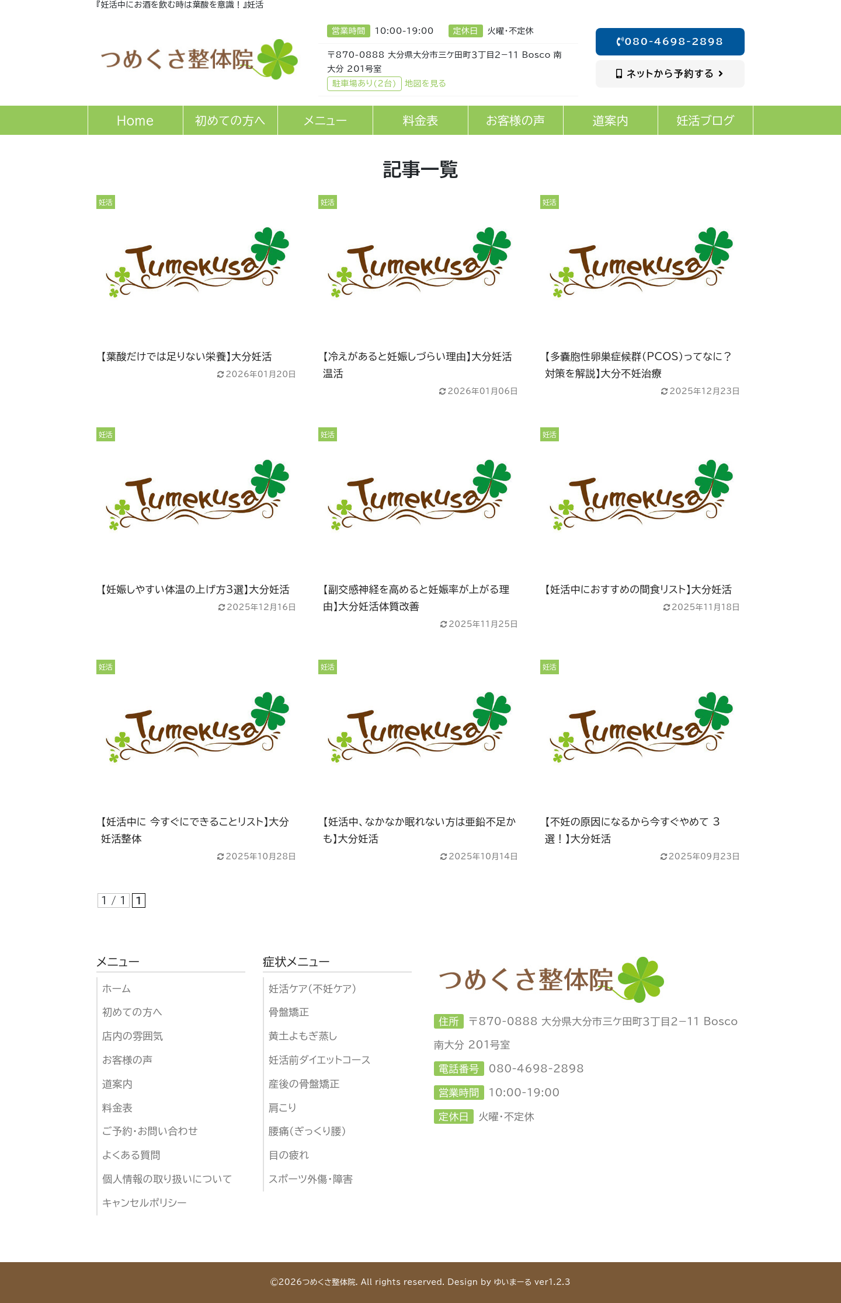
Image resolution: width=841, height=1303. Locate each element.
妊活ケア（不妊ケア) (313, 989)
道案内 (117, 1084)
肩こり (283, 1108)
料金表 (117, 1108)
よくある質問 (131, 1155)
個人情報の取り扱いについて (167, 1179)
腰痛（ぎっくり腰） (307, 1131)
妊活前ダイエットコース (320, 1060)
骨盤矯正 (289, 1012)
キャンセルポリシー (144, 1203)
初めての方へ (132, 1012)
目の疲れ (289, 1155)
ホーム (116, 989)
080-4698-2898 (670, 41)
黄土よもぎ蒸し (303, 1036)
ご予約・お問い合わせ (150, 1131)
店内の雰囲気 (132, 1036)
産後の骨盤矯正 (304, 1084)
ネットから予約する (670, 73)
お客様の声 (127, 1060)
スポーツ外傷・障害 (311, 1179)
